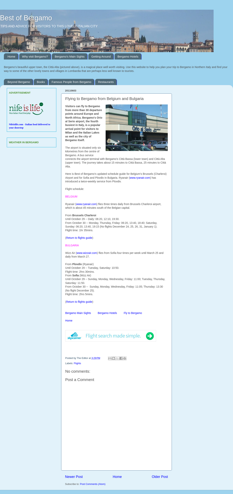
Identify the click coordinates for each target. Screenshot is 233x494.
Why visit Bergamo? (35, 56)
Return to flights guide (79, 237)
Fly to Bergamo (133, 313)
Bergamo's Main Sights (70, 56)
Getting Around (101, 56)
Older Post (160, 477)
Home (11, 56)
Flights (77, 363)
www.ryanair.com (140, 177)
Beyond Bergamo (19, 82)
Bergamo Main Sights (78, 313)
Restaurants (106, 82)
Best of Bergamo (26, 18)
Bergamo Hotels (127, 56)
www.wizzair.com (87, 252)
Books (41, 82)
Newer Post (74, 477)
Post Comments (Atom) (92, 484)
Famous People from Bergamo (71, 82)
